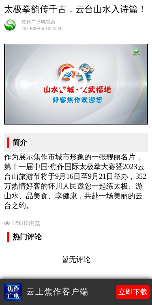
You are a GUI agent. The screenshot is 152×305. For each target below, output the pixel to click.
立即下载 (133, 292)
